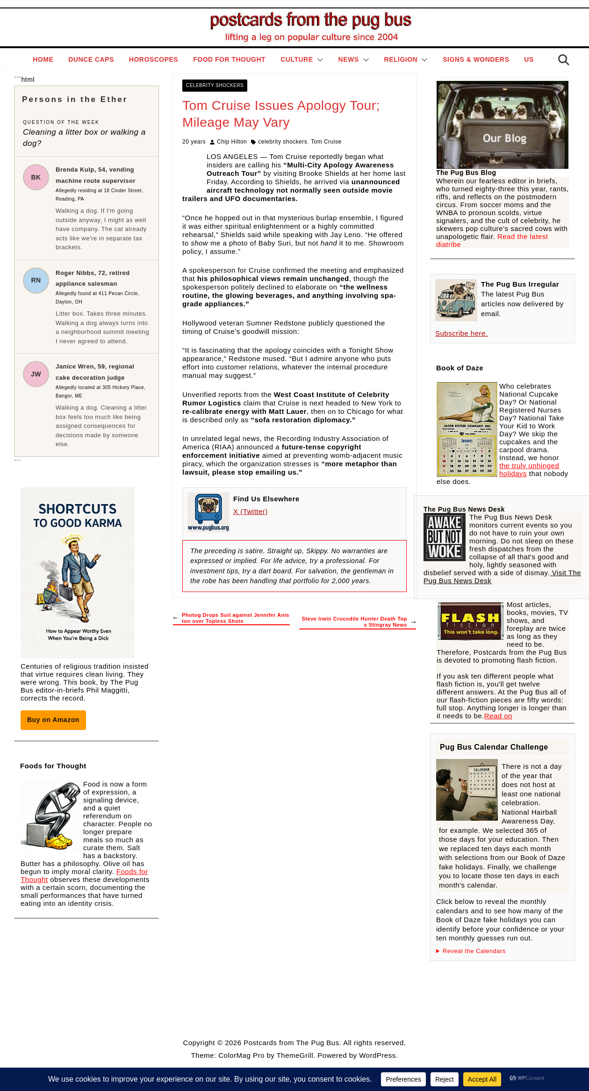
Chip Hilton (232, 141)
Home (43, 59)
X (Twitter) (250, 511)
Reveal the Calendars (474, 950)
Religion (401, 59)
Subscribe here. (461, 333)
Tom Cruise (326, 141)
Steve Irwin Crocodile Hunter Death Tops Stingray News (359, 622)
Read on (498, 716)
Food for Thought (229, 59)
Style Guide (249, 1019)
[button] (318, 60)
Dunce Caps (91, 59)
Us (528, 59)
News (348, 59)
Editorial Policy (292, 1019)
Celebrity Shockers (215, 85)
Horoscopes (153, 59)
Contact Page (338, 1019)
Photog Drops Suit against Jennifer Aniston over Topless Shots (231, 618)
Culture (296, 59)
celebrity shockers (282, 141)
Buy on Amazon (53, 719)
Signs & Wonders (476, 59)
